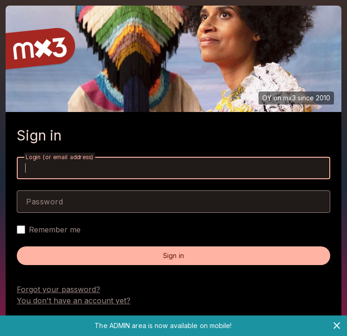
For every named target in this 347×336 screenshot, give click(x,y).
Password (44, 201)
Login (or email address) (60, 157)
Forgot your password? (58, 289)
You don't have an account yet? (73, 300)
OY (267, 98)
